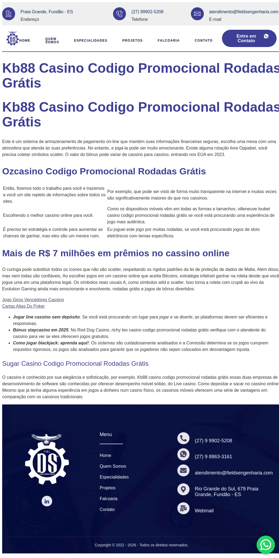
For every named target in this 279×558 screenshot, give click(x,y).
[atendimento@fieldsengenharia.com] (197, 13)
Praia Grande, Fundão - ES (47, 11)
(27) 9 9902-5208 (213, 440)
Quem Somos (49, 40)
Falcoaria (169, 40)
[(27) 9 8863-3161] (183, 454)
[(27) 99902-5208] (119, 13)
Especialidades (89, 40)
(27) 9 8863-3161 (213, 456)
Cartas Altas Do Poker (23, 306)
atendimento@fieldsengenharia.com (243, 11)
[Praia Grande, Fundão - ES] (8, 13)
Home (20, 40)
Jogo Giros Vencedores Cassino (33, 299)
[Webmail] (183, 508)
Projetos (132, 40)
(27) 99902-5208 (147, 11)
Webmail (204, 510)
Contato (206, 40)
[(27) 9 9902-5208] (183, 438)
